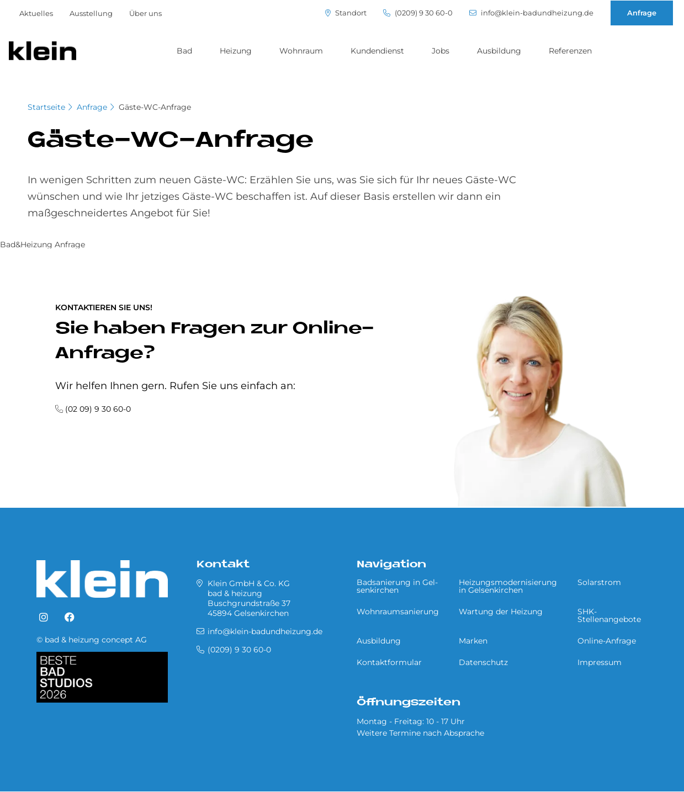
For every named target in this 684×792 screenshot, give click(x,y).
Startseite (46, 107)
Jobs (440, 51)
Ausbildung (499, 51)
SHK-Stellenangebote (609, 615)
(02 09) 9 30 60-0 (98, 409)
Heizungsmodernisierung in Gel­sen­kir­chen (508, 586)
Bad (184, 51)
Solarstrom (599, 582)
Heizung (236, 51)
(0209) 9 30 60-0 (418, 13)
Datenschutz (483, 662)
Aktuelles (36, 13)
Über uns (145, 13)
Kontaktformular (389, 662)
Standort (346, 13)
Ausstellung (91, 13)
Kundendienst (377, 51)
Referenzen (570, 51)
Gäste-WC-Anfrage (155, 107)
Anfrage (641, 12)
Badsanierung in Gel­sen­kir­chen (397, 586)
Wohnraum (301, 51)
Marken (473, 641)
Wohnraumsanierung (398, 611)
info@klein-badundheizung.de (531, 13)
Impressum (599, 662)
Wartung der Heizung (501, 611)
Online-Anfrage (606, 641)
